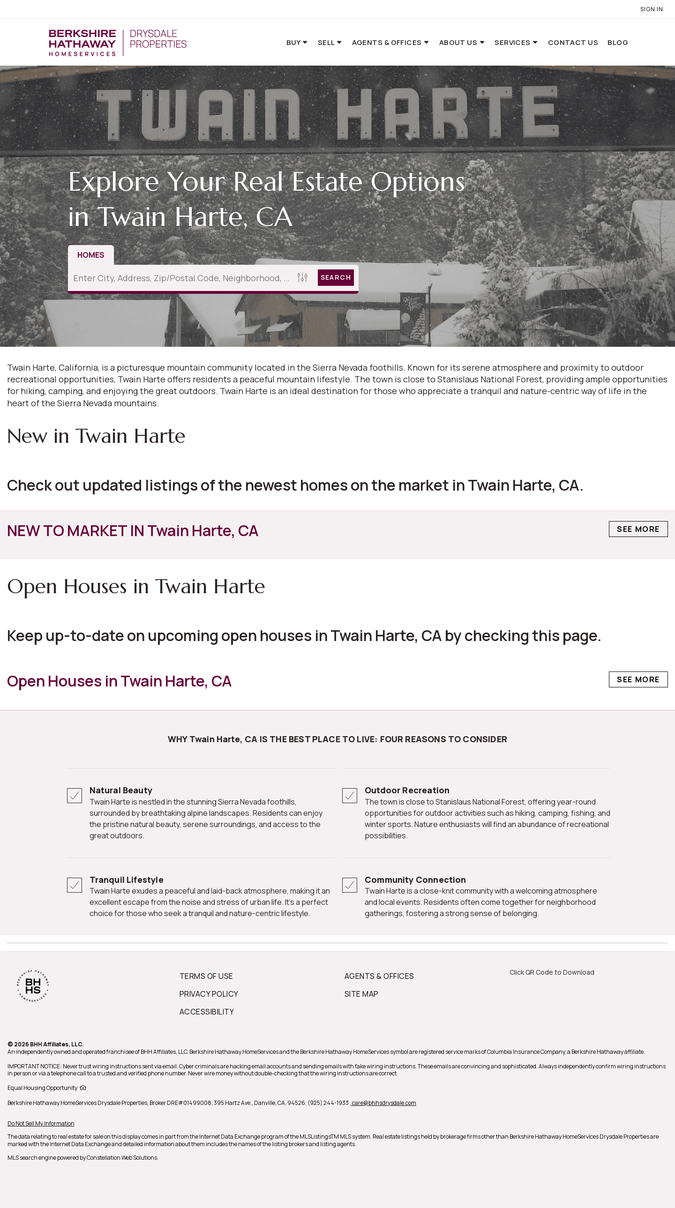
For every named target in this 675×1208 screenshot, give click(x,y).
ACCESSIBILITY (207, 1012)
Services (513, 42)
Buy (294, 42)
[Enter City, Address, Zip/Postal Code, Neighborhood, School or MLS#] (181, 277)
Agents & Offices (388, 42)
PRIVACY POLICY (209, 994)
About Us (459, 42)
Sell (327, 42)
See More (638, 529)
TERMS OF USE (206, 976)
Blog (618, 42)
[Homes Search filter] (302, 277)
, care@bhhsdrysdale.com (383, 1103)
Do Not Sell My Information (41, 1123)
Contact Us (573, 42)
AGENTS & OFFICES (379, 976)
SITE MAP (362, 994)
